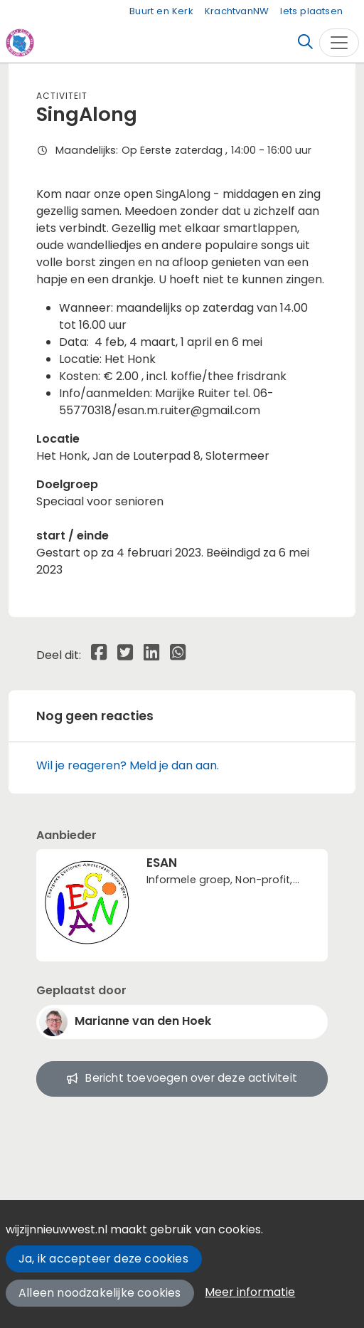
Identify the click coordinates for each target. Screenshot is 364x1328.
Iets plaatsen (311, 11)
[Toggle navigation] (339, 42)
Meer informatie (250, 1292)
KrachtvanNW (237, 11)
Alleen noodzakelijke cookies (99, 1293)
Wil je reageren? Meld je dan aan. (127, 765)
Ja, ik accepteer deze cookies (103, 1258)
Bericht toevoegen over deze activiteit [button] (182, 1077)
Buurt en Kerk (161, 11)
